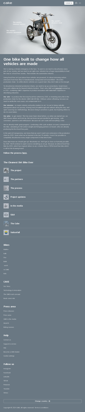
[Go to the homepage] (8, 3)
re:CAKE (6, 269)
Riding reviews (9, 327)
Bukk (5, 261)
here (24, 153)
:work (6, 265)
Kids (5, 273)
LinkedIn (6, 377)
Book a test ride (9, 298)
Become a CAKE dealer (12, 352)
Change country (42, 401)
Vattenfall (58, 88)
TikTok (6, 381)
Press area (7, 315)
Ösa (5, 257)
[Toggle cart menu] (76, 3)
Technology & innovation (12, 290)
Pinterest (7, 385)
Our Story (7, 286)
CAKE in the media (10, 319)
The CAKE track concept (12, 294)
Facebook (7, 373)
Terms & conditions (41, 407)
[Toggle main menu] (80, 3)
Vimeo (6, 393)
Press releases (9, 311)
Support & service (10, 344)
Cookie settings (9, 356)
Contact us (68, 3)
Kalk (5, 253)
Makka (6, 249)
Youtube (6, 389)
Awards (6, 323)
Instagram (7, 368)
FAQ (5, 348)
